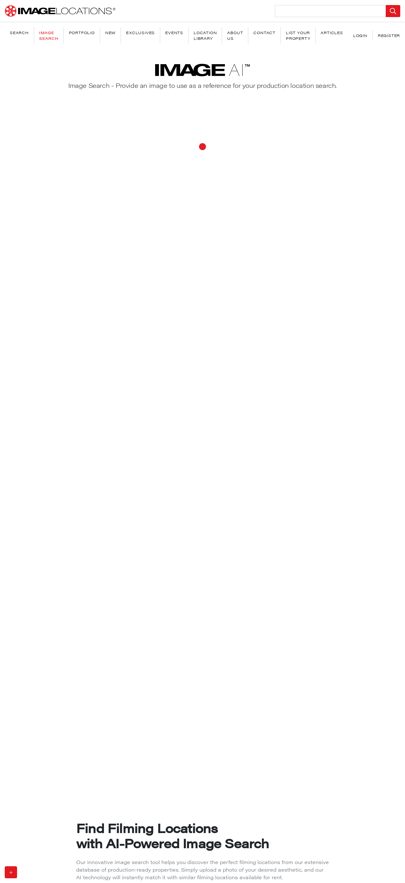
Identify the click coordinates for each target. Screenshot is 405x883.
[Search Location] (330, 11)
